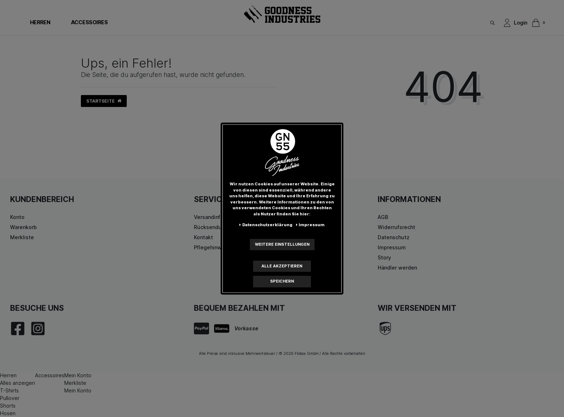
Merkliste (22, 237)
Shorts (8, 406)
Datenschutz (393, 237)
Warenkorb (23, 227)
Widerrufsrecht (396, 227)
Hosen (8, 413)
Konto (17, 217)
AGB (383, 217)
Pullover (9, 398)
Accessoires (89, 22)
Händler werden (397, 268)
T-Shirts (9, 390)
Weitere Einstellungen (282, 244)
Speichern (282, 281)
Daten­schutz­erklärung (265, 224)
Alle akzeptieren (281, 265)
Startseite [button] (103, 101)
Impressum (392, 247)
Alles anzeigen (17, 383)
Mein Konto (77, 375)
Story (384, 257)
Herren (40, 22)
